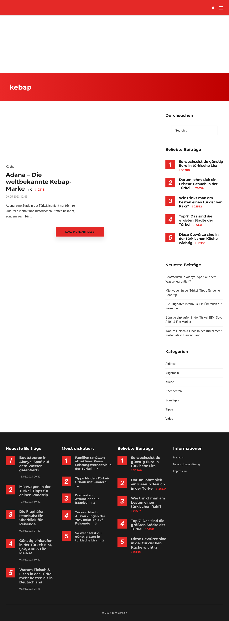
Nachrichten (173, 391)
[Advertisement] (114, 44)
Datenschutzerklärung (186, 464)
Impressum (180, 471)
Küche (10, 167)
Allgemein (172, 373)
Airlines (170, 364)
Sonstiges (172, 400)
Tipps (169, 409)
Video (169, 418)
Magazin (178, 457)
